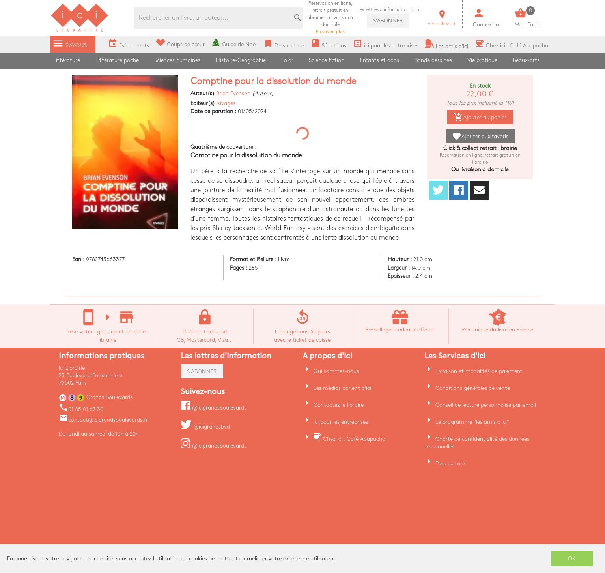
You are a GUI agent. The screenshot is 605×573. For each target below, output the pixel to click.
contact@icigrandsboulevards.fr (103, 420)
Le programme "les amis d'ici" (472, 422)
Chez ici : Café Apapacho (354, 439)
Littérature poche (117, 60)
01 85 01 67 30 (81, 409)
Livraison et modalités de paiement (479, 371)
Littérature (66, 60)
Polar (287, 60)
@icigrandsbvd (205, 426)
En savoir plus (330, 17)
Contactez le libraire (339, 405)
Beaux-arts (526, 60)
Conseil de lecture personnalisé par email (485, 405)
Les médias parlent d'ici (342, 388)
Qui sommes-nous (336, 371)
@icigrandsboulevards (213, 407)
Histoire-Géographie (241, 60)
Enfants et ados (379, 60)
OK (572, 558)
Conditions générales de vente (472, 388)
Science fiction (326, 60)
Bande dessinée (433, 60)
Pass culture (450, 463)
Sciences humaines (177, 60)
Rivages (226, 103)
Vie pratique (482, 60)
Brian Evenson (233, 93)
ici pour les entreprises (341, 422)
